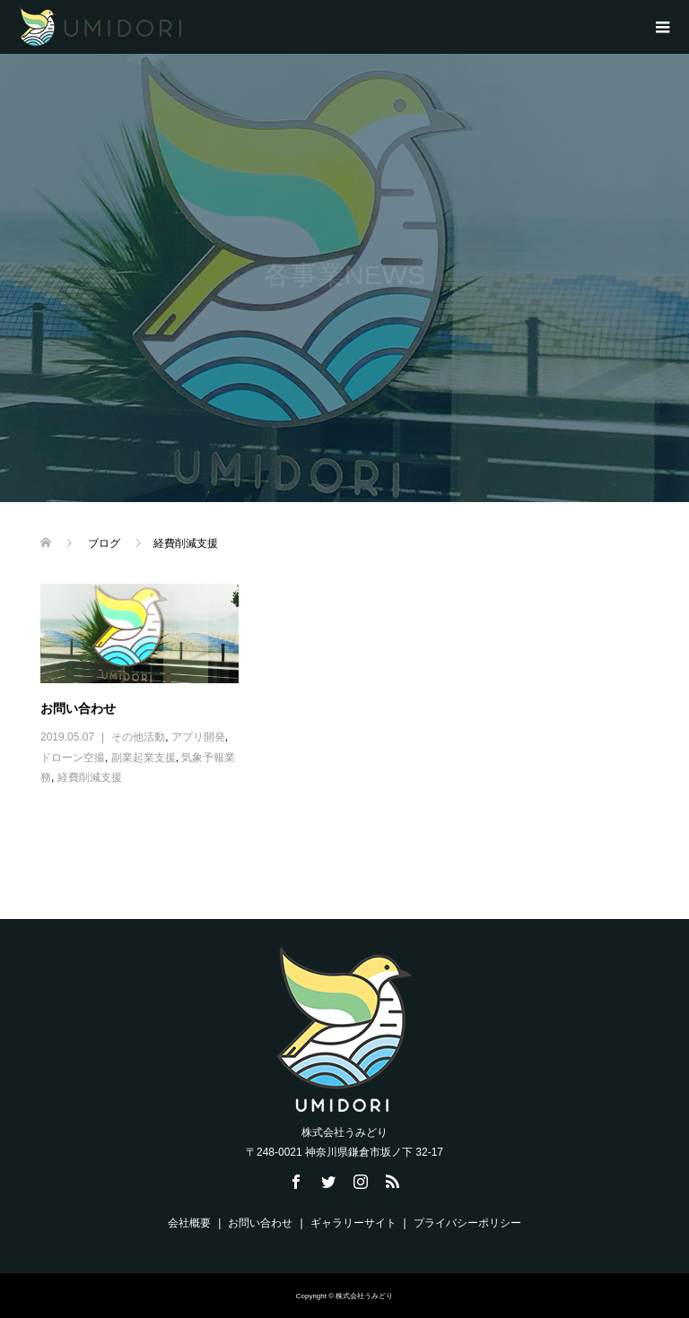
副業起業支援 (143, 757)
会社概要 (189, 1223)
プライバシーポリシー (467, 1223)
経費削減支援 (89, 777)
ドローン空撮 (72, 757)
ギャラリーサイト (353, 1223)
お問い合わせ (78, 708)
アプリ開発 (198, 737)
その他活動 (138, 737)
